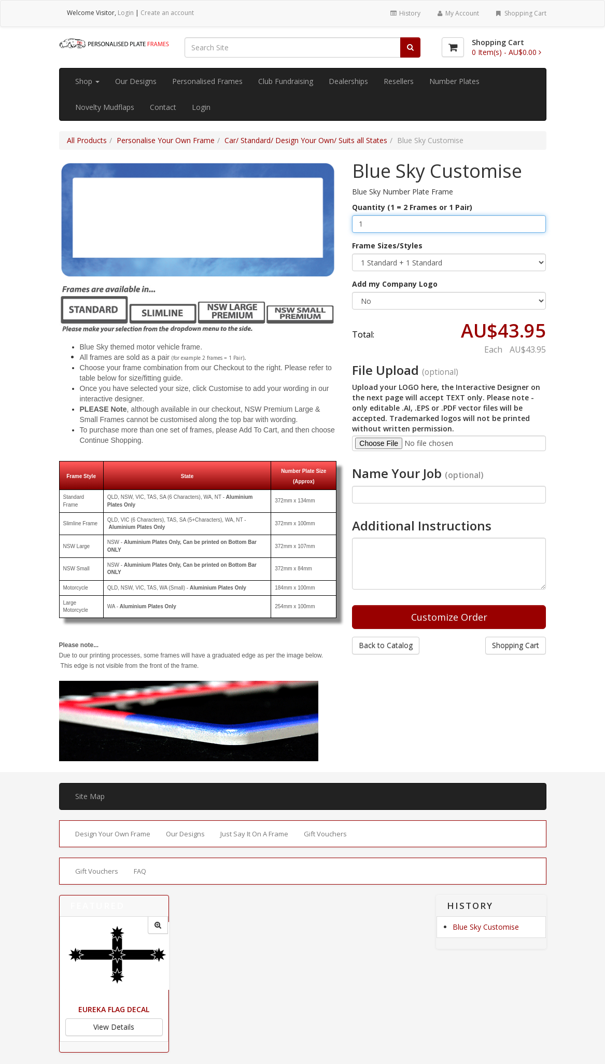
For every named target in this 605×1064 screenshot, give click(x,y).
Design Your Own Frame (112, 833)
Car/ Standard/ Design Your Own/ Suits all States (305, 140)
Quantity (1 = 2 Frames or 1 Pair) (412, 207)
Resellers (399, 81)
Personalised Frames (207, 81)
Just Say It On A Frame (254, 833)
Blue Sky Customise (486, 927)
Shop (87, 81)
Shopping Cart (520, 13)
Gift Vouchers (325, 833)
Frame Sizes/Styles (387, 245)
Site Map (90, 796)
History (404, 13)
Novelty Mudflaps (104, 107)
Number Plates (454, 81)
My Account (457, 13)
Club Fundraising (285, 81)
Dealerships (348, 81)
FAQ (140, 871)
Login (126, 12)
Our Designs (136, 81)
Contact (163, 107)
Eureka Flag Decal (113, 1009)
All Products (87, 140)
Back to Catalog (386, 645)
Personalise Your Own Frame (166, 140)
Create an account (167, 12)
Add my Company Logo (395, 284)
